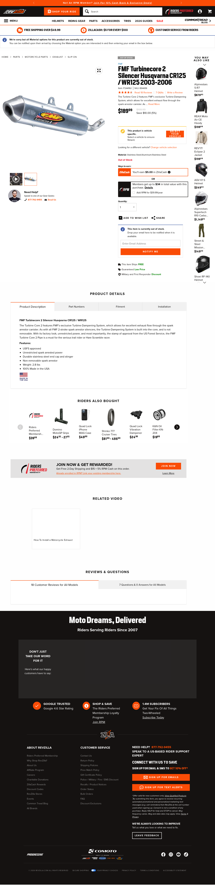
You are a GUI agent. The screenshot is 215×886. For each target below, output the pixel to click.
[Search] (122, 11)
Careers (31, 775)
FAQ (82, 799)
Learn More (168, 473)
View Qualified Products (175, 795)
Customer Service (95, 747)
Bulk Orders (86, 794)
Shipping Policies (89, 765)
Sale (160, 21)
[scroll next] (177, 427)
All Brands (32, 808)
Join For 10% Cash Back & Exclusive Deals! (123, 3)
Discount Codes (35, 789)
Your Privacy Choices (107, 870)
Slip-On (72, 57)
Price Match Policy (89, 770)
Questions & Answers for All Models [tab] (142, 585)
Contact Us (86, 756)
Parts (93, 21)
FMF (120, 64)
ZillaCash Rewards (36, 784)
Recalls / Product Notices (93, 784)
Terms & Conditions (149, 870)
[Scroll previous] (199, 65)
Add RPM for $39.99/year (150, 192)
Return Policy (87, 760)
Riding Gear (76, 21)
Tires (127, 21)
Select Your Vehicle (175, 134)
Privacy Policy (129, 870)
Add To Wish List (135, 218)
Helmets (58, 21)
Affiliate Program (35, 770)
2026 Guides (144, 21)
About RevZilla (39, 747)
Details (149, 187)
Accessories (111, 21)
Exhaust (58, 57)
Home (5, 57)
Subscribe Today (153, 717)
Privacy (135, 816)
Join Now (168, 466)
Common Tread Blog (37, 803)
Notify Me (150, 251)
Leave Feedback (147, 835)
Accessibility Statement (174, 870)
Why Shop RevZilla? (37, 760)
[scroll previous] (20, 427)
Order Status (87, 789)
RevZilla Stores (34, 794)
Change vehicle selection (164, 147)
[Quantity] (127, 207)
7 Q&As (160, 92)
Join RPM (99, 722)
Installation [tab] (164, 307)
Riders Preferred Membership (42, 756)
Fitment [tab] (120, 307)
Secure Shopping (80, 870)
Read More (154, 104)
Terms (183, 813)
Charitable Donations (38, 779)
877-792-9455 (35, 199)
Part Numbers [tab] (76, 307)
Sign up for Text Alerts (164, 787)
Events (30, 799)
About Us (32, 765)
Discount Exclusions (90, 803)
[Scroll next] (204, 65)
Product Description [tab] (33, 307)
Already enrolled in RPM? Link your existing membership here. (88, 473)
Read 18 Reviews (143, 92)
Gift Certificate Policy (91, 775)
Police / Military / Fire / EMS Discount (99, 779)
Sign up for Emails (164, 777)
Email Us (52, 199)
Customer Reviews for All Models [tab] (54, 585)
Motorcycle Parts (36, 57)
